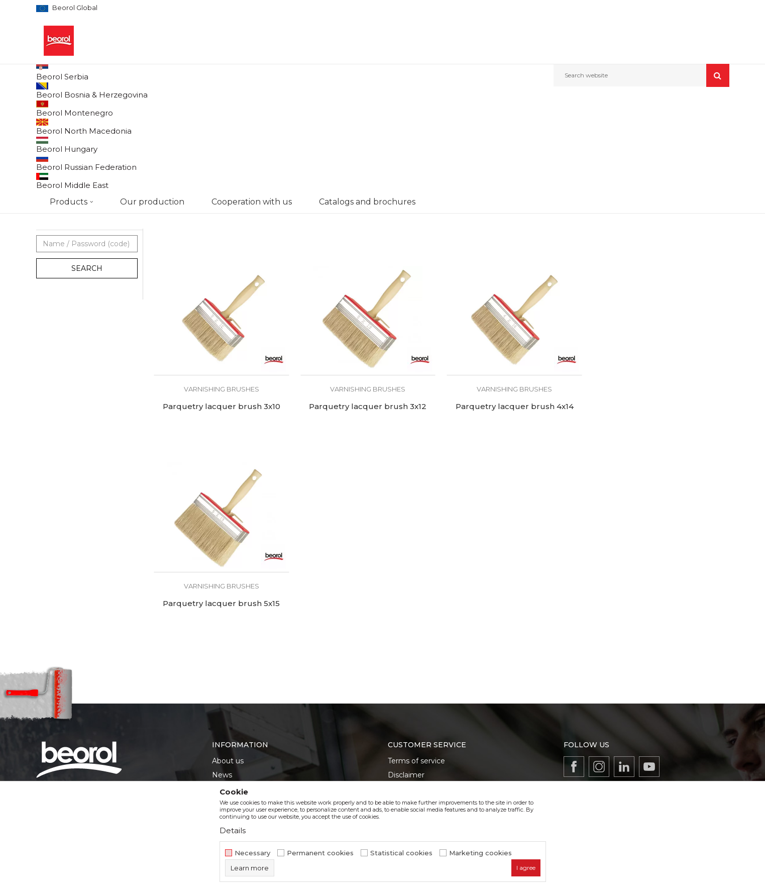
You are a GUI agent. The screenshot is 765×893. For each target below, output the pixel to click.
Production (231, 694)
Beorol (56, 306)
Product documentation (254, 708)
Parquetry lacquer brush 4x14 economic (514, 317)
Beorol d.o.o (53, 108)
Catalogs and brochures (253, 722)
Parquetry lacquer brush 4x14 (368, 508)
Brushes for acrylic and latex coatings (79, 189)
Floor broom (59, 243)
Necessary (252, 853)
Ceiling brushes (64, 267)
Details (233, 830)
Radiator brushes (66, 231)
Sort (484, 125)
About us (228, 666)
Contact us (231, 736)
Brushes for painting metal (81, 149)
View (624, 125)
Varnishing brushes (70, 219)
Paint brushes (62, 207)
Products (90, 108)
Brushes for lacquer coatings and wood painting (86, 166)
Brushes (233, 108)
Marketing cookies (480, 853)
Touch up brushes (69, 255)
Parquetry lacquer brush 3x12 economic (367, 317)
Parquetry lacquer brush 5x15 (514, 508)
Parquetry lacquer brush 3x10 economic (221, 317)
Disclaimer (406, 680)
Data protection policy (427, 694)
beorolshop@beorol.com (115, 711)
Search (86, 370)
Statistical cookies (401, 853)
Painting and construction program (162, 108)
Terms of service (416, 666)
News (222, 680)
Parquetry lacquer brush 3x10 (661, 312)
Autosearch (445, 125)
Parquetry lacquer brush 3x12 (221, 508)
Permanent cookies (320, 853)
